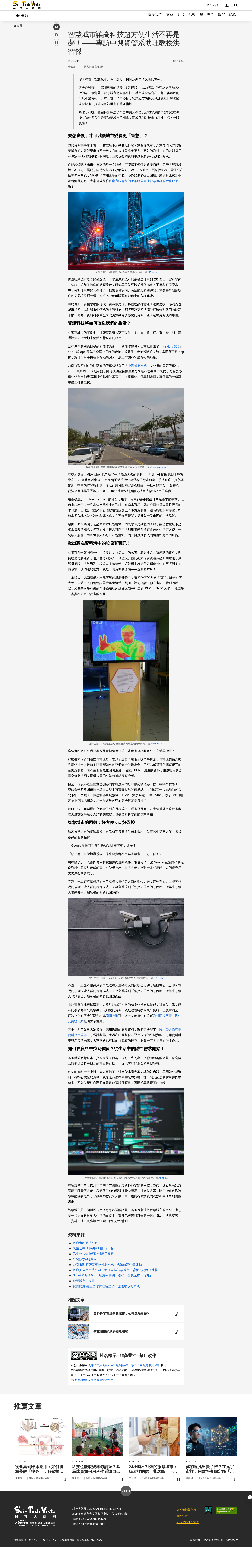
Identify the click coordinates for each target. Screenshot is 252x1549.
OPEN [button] (126, 1493)
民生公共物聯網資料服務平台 (93, 1248)
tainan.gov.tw (159, 467)
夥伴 (221, 16)
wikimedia (157, 744)
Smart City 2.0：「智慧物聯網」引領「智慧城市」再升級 (113, 1275)
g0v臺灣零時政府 (85, 1259)
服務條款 (182, 1518)
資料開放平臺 (162, 1016)
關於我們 (155, 16)
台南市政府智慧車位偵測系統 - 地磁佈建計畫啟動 (107, 1264)
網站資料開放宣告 (188, 1524)
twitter (56, 74)
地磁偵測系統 (137, 366)
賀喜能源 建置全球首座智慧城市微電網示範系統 (106, 1286)
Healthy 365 (170, 346)
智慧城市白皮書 (84, 1281)
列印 (56, 97)
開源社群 (112, 1016)
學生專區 (207, 16)
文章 (169, 16)
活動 (192, 16)
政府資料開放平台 (85, 1243)
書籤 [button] (56, 105)
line (55, 82)
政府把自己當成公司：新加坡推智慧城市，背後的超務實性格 (115, 1270)
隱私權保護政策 (186, 1511)
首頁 (18, 25)
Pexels (153, 272)
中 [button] (56, 89)
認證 (232, 16)
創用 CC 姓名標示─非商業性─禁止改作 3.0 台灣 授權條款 (124, 1367)
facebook (56, 66)
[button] (234, 5)
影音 (180, 16)
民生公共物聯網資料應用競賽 (93, 1254)
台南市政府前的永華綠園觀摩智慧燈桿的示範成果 (143, 181)
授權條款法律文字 (102, 1381)
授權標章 (82, 1381)
